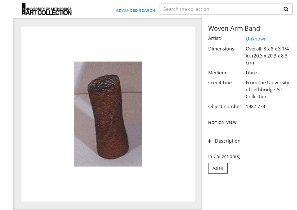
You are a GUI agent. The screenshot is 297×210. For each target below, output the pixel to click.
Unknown (256, 39)
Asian (218, 168)
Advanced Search (135, 10)
